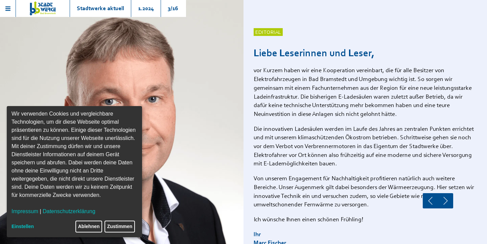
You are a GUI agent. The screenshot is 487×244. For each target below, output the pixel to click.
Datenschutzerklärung (69, 211)
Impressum (24, 211)
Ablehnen (89, 226)
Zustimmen (120, 226)
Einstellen (22, 226)
